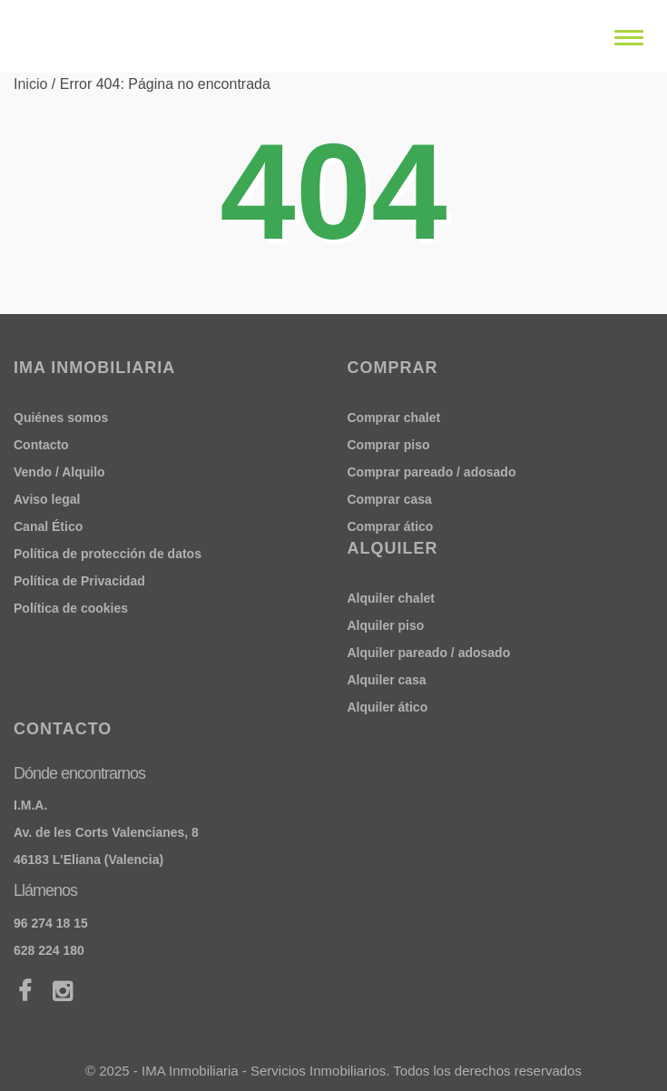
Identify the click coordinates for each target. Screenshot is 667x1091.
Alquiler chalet (391, 598)
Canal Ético (48, 526)
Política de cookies (71, 608)
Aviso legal (47, 499)
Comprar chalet (394, 417)
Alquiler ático (388, 707)
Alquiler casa (387, 680)
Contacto (41, 444)
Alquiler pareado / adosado (429, 652)
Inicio (30, 84)
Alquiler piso (386, 625)
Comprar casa (390, 499)
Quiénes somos (61, 417)
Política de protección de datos (107, 553)
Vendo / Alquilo (59, 472)
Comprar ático (391, 526)
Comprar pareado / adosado (432, 472)
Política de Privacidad (79, 581)
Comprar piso (389, 444)
